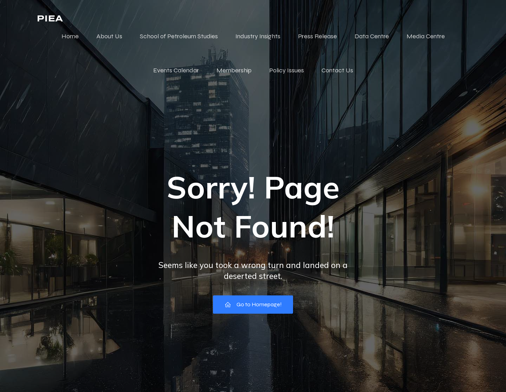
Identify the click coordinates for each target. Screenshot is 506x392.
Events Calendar (176, 70)
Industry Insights (257, 36)
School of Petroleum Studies (179, 36)
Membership (234, 70)
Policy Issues (286, 70)
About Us (109, 36)
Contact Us (337, 70)
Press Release (317, 36)
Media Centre (426, 36)
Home (70, 36)
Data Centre (372, 36)
